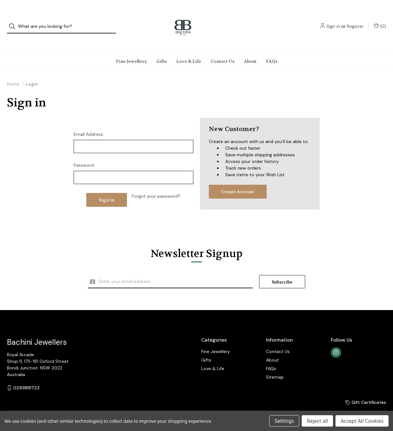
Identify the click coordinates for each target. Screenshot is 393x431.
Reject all (317, 420)
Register (355, 20)
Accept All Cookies (362, 420)
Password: (84, 153)
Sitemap (275, 365)
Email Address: (89, 122)
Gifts (161, 49)
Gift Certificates (365, 390)
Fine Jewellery (131, 49)
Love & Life (188, 49)
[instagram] (336, 340)
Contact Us (222, 49)
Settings (284, 420)
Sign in (333, 20)
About (250, 49)
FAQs (271, 49)
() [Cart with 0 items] (380, 20)
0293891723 (26, 376)
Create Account (237, 180)
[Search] (14, 21)
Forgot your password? (156, 184)
